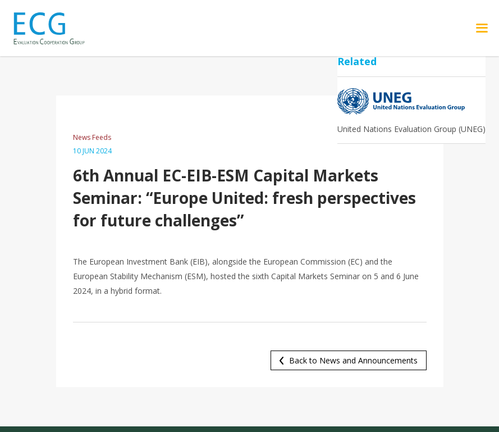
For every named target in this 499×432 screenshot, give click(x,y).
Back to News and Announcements (353, 360)
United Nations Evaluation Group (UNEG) (411, 129)
